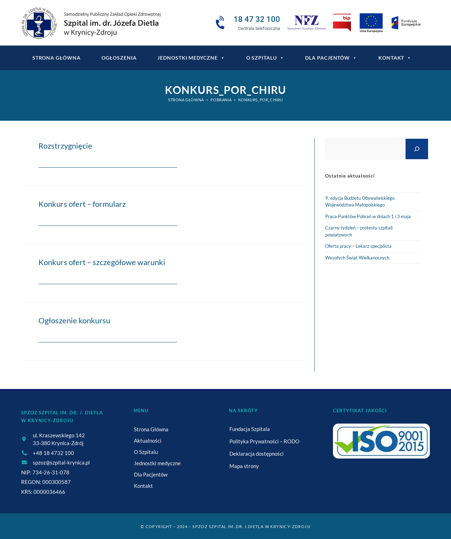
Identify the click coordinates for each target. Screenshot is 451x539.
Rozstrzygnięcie (65, 145)
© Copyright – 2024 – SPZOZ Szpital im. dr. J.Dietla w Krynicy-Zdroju (225, 526)
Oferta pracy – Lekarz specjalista (358, 246)
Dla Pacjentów (331, 57)
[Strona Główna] (186, 99)
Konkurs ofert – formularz (82, 204)
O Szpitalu (265, 57)
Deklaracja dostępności (256, 453)
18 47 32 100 (257, 19)
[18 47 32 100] (221, 23)
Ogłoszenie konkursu (74, 320)
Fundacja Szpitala (249, 429)
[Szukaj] (416, 148)
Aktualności (147, 440)
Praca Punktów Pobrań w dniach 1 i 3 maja (368, 216)
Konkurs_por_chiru (260, 99)
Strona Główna (151, 429)
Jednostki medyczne (191, 57)
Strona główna (56, 58)
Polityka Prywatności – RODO (264, 441)
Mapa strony (244, 466)
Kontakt (395, 57)
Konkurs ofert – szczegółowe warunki (101, 262)
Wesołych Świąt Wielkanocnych (357, 257)
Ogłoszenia (118, 58)
